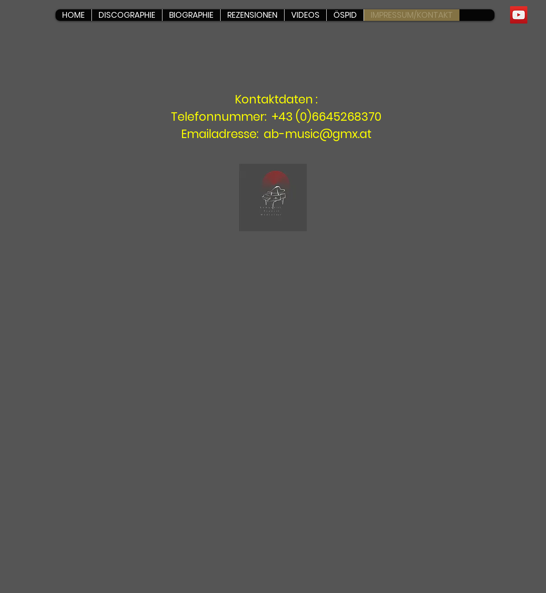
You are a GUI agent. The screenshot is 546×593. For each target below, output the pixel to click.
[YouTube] (518, 15)
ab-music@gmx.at (318, 134)
